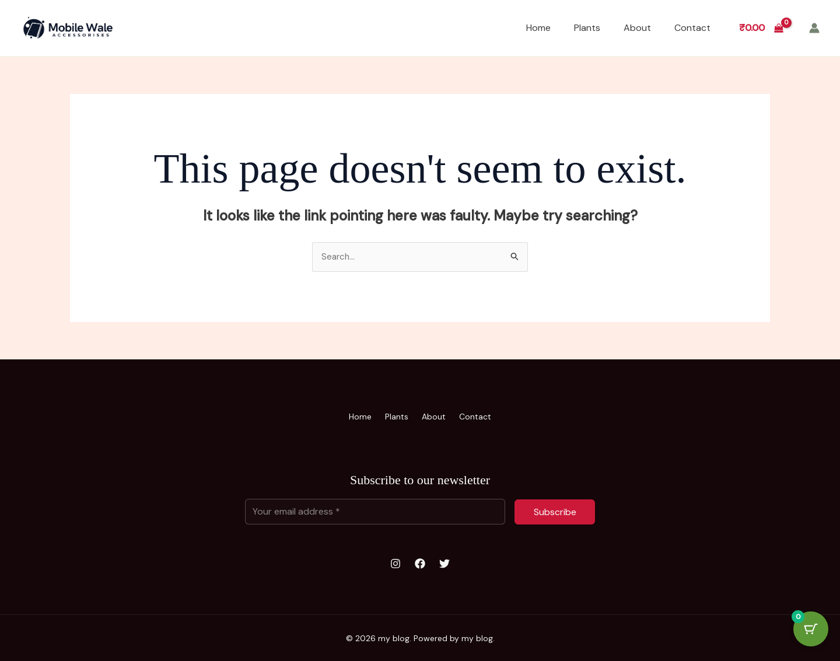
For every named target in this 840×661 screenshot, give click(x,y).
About (637, 28)
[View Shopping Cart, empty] (761, 28)
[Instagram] (395, 563)
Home (538, 28)
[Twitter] (444, 563)
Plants (587, 28)
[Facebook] (420, 563)
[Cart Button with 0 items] (810, 631)
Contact (692, 28)
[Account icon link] (814, 28)
